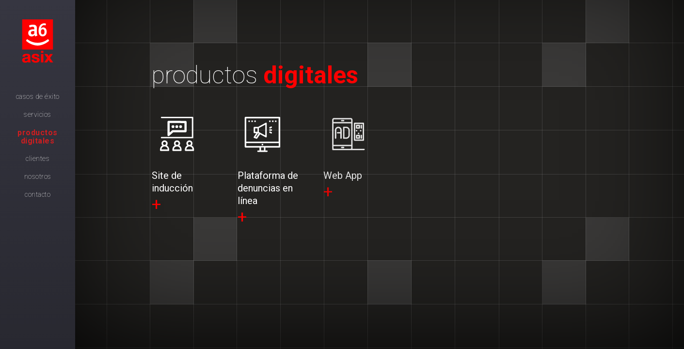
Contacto (37, 194)
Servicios (37, 114)
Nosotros (37, 176)
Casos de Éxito (38, 96)
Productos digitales (37, 136)
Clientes (37, 158)
